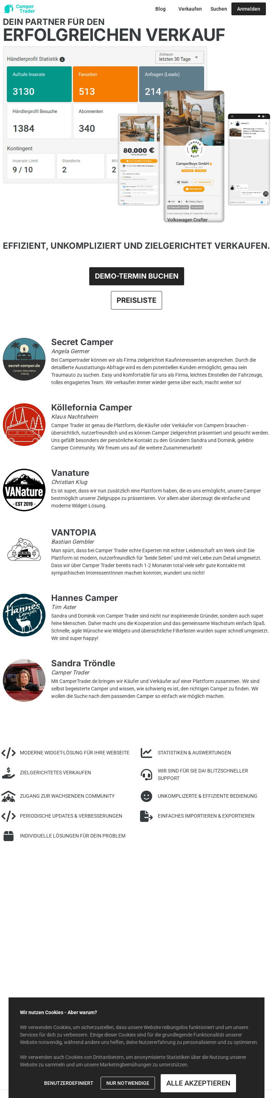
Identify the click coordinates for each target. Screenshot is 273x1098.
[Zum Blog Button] (160, 8)
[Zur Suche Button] (219, 9)
